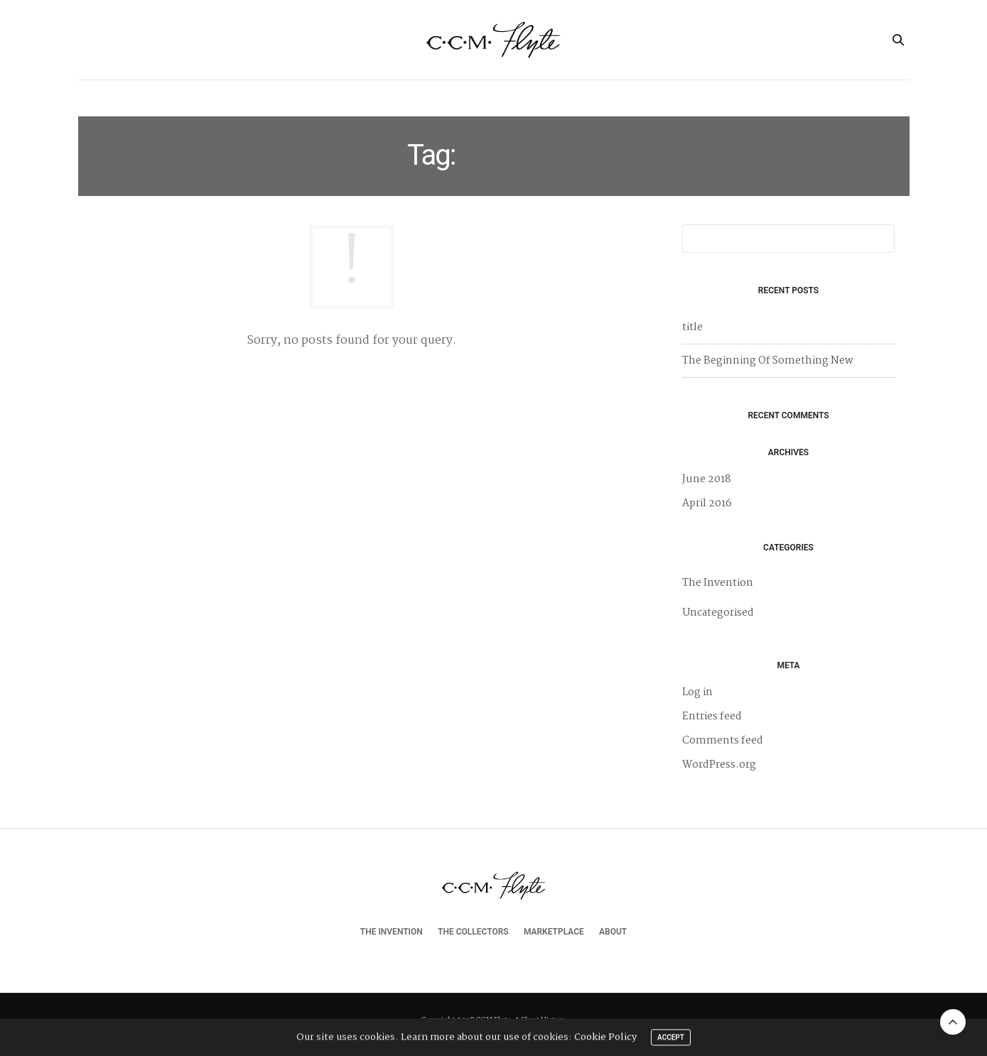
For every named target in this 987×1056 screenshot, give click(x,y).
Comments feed (722, 740)
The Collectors (464, 97)
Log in (697, 692)
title (692, 327)
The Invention (370, 97)
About (625, 97)
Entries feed (712, 716)
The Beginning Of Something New (767, 360)
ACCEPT (670, 1039)
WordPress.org (719, 764)
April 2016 (707, 503)
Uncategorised (718, 612)
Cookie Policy (605, 1039)
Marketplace (555, 97)
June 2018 (706, 479)
